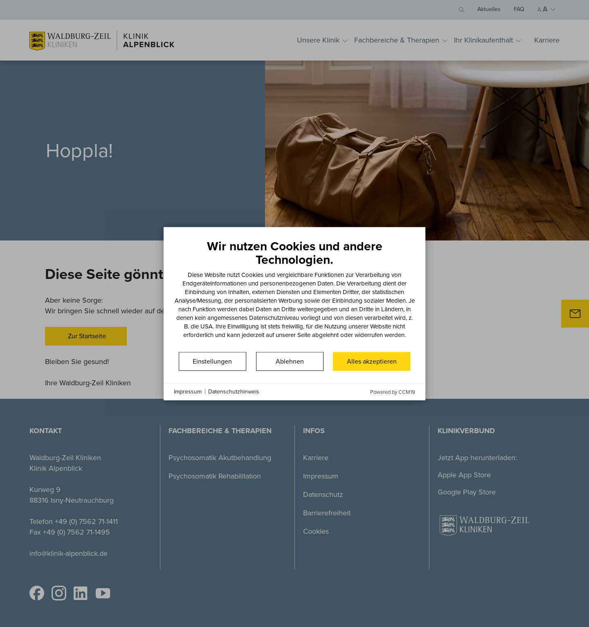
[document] (294, 294)
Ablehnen (290, 361)
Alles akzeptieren (372, 361)
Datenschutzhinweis (233, 392)
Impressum (188, 392)
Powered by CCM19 (392, 392)
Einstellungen (212, 361)
